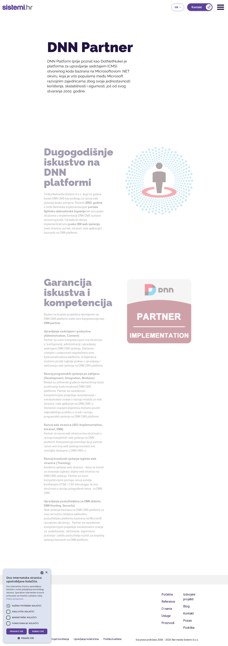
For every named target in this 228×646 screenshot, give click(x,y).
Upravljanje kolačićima (86, 639)
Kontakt (188, 613)
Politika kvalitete (112, 639)
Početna (167, 594)
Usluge (166, 616)
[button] (27, 638)
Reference (168, 601)
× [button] (46, 572)
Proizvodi (168, 623)
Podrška (188, 628)
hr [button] (177, 7)
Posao (187, 620)
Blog (186, 606)
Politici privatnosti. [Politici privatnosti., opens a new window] (15, 599)
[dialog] (27, 606)
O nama (167, 609)
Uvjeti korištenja (60, 639)
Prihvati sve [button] (16, 631)
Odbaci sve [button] (38, 631)
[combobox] (42, 572)
